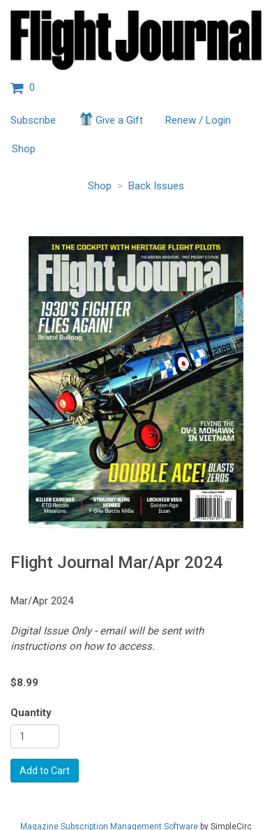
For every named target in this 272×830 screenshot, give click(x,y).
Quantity (31, 712)
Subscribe (33, 120)
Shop (24, 149)
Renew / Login (198, 120)
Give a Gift (110, 119)
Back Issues (156, 186)
